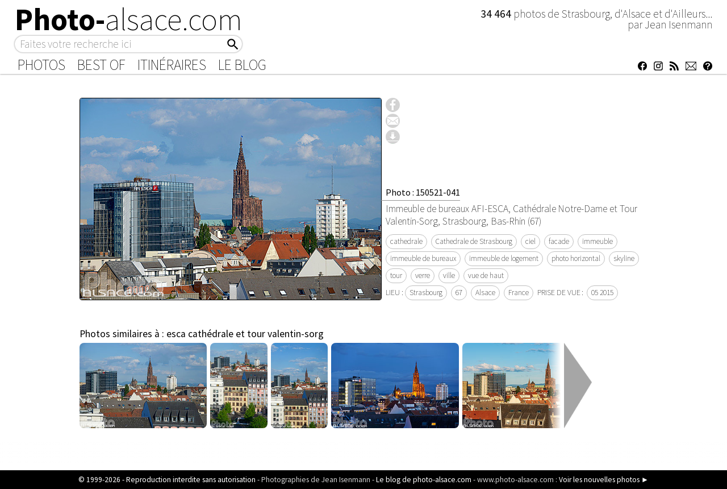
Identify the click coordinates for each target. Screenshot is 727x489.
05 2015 (602, 292)
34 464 (497, 13)
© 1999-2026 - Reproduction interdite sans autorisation (167, 479)
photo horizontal (575, 258)
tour (396, 275)
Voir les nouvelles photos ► (604, 479)
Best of (101, 65)
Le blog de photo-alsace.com (423, 479)
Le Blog (242, 65)
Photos (41, 65)
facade (559, 241)
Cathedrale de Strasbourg (474, 241)
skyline (623, 258)
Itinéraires (171, 65)
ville (449, 275)
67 (459, 292)
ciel (530, 241)
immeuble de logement (503, 258)
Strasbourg (426, 292)
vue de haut (486, 275)
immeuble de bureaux (423, 258)
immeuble (597, 241)
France (518, 292)
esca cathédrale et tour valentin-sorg (245, 334)
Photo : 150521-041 (423, 192)
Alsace (485, 292)
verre (422, 275)
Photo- (129, 19)
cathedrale (406, 241)
